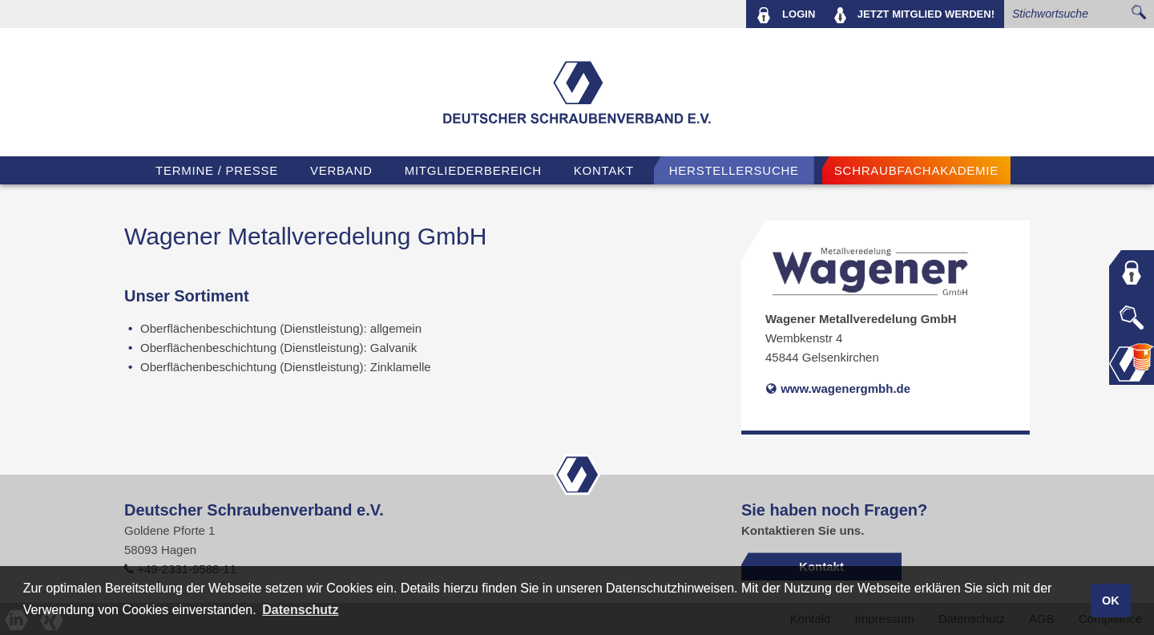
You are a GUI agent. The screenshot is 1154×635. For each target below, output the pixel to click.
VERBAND (341, 170)
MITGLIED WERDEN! (914, 15)
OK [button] (1111, 600)
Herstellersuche (734, 170)
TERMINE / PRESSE (216, 170)
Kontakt (604, 170)
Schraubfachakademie (916, 170)
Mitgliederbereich (473, 170)
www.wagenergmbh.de (837, 388)
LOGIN (786, 15)
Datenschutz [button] (300, 610)
